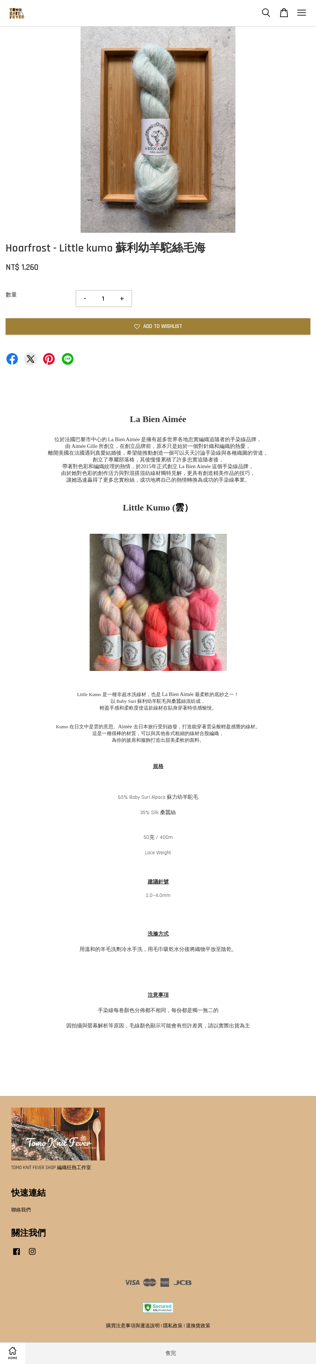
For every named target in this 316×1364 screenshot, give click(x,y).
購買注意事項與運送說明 (133, 1326)
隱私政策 (173, 1326)
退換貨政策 (198, 1326)
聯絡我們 (21, 1210)
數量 (11, 294)
